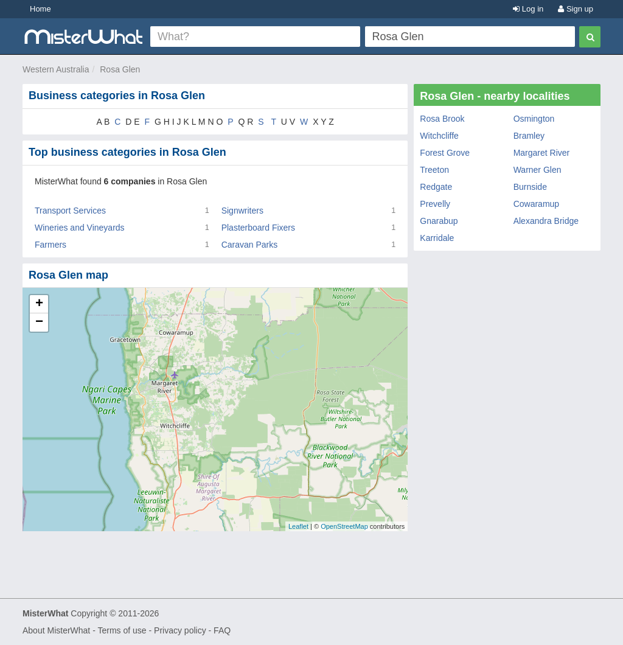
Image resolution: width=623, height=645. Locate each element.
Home (40, 8)
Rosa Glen (120, 69)
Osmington (534, 119)
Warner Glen (537, 170)
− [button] (39, 322)
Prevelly (435, 204)
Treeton (434, 170)
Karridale (437, 238)
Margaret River (541, 153)
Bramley (529, 136)
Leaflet (298, 526)
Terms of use (121, 630)
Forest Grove (445, 153)
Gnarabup (439, 221)
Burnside (530, 187)
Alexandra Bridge (546, 221)
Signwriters (242, 210)
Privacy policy (180, 630)
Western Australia (56, 69)
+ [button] (39, 304)
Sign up (575, 8)
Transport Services (70, 210)
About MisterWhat (56, 630)
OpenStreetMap (344, 526)
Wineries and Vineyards (80, 227)
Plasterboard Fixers (258, 227)
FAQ (222, 630)
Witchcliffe (439, 136)
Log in (528, 8)
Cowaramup (536, 204)
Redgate (436, 187)
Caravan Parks (249, 244)
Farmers (50, 244)
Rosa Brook (442, 119)
